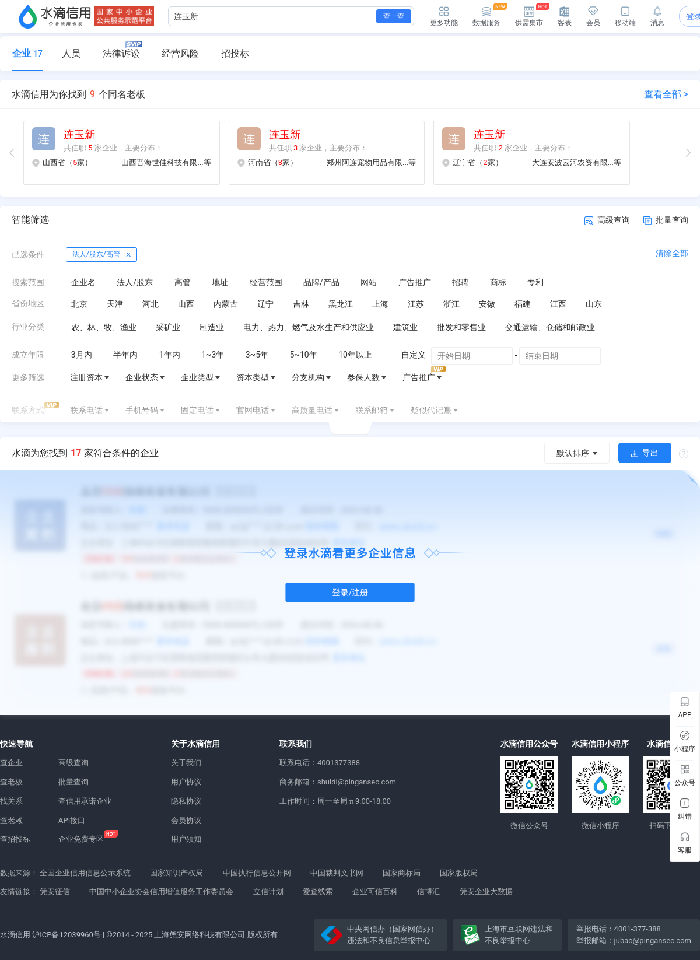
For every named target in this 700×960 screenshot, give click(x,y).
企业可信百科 (375, 891)
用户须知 (186, 839)
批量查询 (665, 220)
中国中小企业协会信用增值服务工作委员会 (161, 891)
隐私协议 (186, 801)
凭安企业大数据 (486, 891)
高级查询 (607, 220)
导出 (645, 452)
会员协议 (186, 820)
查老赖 (11, 820)
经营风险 (180, 53)
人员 (71, 53)
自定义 (413, 354)
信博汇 (428, 891)
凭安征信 (55, 891)
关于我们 (186, 762)
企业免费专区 (81, 839)
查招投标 (15, 839)
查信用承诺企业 (84, 801)
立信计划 (268, 891)
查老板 (11, 781)
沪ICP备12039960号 (66, 934)
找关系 (11, 801)
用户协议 (186, 781)
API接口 (71, 820)
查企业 (11, 762)
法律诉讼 (122, 50)
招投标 (235, 53)
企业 (27, 53)
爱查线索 (318, 891)
